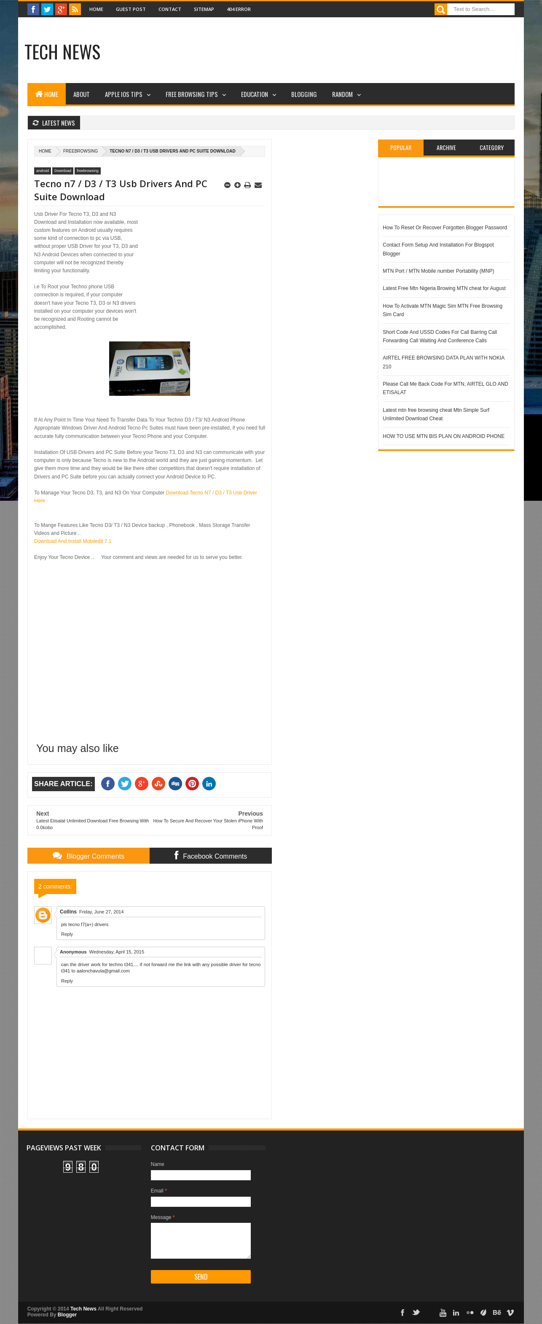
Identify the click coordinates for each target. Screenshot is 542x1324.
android (42, 171)
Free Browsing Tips (192, 94)
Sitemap (204, 9)
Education (254, 94)
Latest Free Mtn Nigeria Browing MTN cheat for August (444, 288)
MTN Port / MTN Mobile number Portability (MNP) (438, 271)
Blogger (67, 1315)
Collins (68, 912)
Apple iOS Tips (123, 94)
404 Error (239, 9)
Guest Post (131, 9)
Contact (169, 9)
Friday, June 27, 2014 (101, 911)
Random (342, 94)
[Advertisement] (275, 53)
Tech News (62, 51)
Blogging (304, 94)
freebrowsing (80, 151)
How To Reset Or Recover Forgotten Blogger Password (445, 228)
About (81, 94)
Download (62, 171)
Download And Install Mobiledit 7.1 (72, 541)
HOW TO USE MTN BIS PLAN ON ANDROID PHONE (443, 436)
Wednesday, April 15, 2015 (116, 951)
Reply (67, 934)
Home (96, 9)
